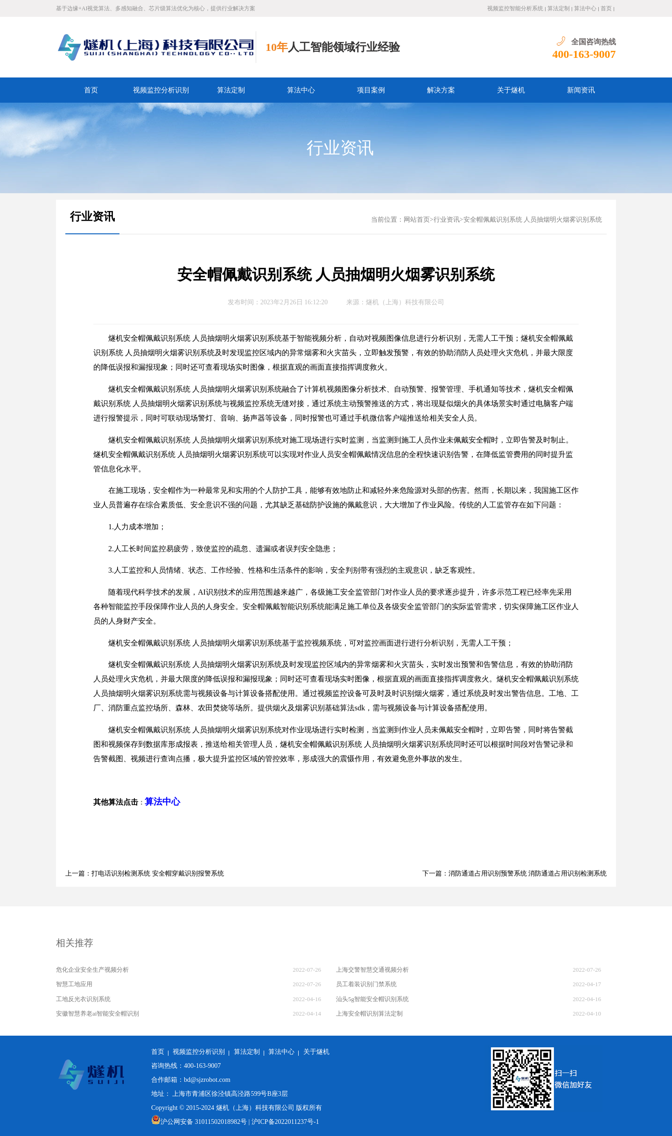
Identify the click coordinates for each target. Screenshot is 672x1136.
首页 (606, 8)
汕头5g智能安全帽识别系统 (372, 999)
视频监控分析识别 (161, 90)
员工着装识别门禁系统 (366, 984)
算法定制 (558, 8)
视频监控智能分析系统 (515, 8)
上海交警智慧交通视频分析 (372, 969)
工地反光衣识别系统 (83, 999)
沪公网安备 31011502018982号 (199, 1121)
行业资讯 (340, 148)
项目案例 (371, 90)
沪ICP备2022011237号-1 (285, 1121)
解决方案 (441, 90)
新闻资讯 (581, 90)
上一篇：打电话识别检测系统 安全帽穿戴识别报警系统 (144, 873)
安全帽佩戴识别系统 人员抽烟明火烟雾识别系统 (532, 219)
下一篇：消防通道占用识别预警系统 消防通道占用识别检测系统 (514, 873)
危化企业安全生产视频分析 (92, 969)
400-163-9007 (584, 54)
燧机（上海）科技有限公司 (405, 302)
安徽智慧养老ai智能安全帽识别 (97, 1013)
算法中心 (585, 8)
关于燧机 (511, 90)
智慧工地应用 (74, 984)
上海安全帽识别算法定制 (369, 1013)
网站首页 (417, 219)
